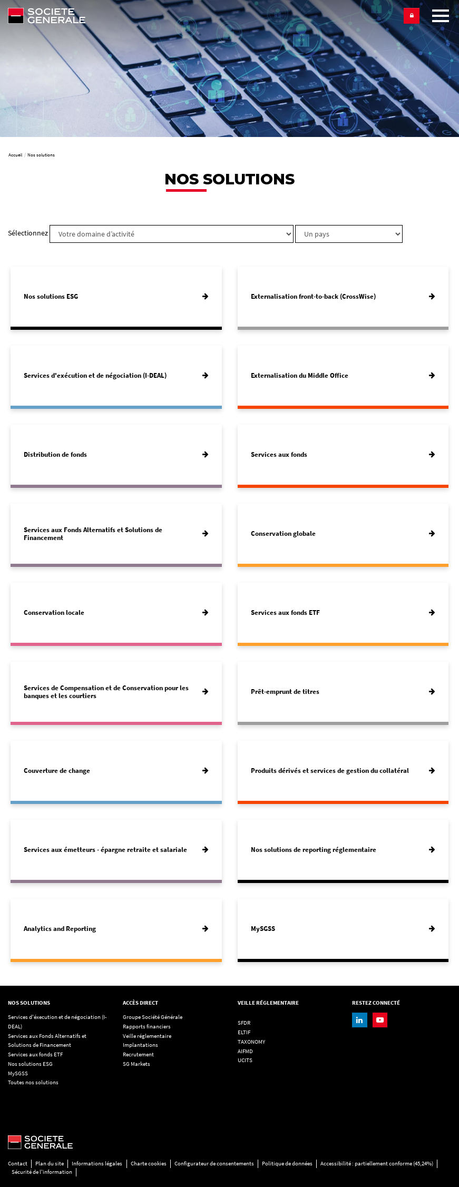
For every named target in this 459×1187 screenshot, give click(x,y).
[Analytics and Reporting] (116, 929)
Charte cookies (149, 1163)
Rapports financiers (147, 1026)
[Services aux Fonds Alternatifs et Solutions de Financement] (116, 534)
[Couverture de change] (116, 771)
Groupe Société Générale (152, 1017)
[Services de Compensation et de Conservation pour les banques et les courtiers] (116, 692)
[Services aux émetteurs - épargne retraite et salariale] (116, 850)
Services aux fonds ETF (35, 1054)
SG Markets (136, 1064)
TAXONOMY (251, 1041)
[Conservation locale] (116, 613)
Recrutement (138, 1054)
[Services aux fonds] (343, 455)
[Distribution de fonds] (116, 455)
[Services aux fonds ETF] (343, 613)
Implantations (140, 1045)
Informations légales (97, 1163)
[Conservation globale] (343, 534)
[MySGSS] (343, 929)
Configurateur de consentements (214, 1163)
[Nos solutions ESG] (116, 297)
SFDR (244, 1022)
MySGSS (18, 1073)
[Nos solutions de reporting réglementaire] (343, 850)
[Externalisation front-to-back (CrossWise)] (343, 297)
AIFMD (245, 1051)
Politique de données (287, 1163)
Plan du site (49, 1163)
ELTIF (244, 1032)
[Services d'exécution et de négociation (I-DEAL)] (116, 376)
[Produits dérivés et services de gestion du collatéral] (343, 771)
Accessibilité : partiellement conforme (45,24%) (376, 1163)
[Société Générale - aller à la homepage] (202, 16)
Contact (17, 1163)
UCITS (245, 1060)
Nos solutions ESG (30, 1064)
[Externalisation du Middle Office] (343, 376)
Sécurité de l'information (42, 1172)
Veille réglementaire (147, 1036)
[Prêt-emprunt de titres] (343, 692)
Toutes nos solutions (33, 1082)
